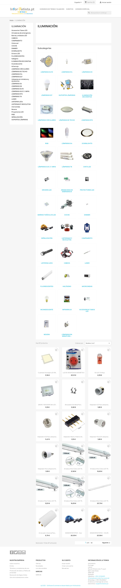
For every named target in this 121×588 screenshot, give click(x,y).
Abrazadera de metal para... (73, 405)
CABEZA (15, 38)
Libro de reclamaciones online (19, 577)
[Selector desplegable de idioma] (78, 2)
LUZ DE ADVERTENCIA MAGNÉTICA (73, 373)
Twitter (16, 552)
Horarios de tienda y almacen (52, 9)
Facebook (12, 552)
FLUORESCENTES (18, 56)
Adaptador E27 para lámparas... (99, 405)
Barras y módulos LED (19, 36)
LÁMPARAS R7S (17, 94)
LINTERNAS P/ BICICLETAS (21, 104)
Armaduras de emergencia (21, 33)
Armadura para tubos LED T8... (73, 469)
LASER (14, 99)
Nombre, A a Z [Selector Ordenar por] (98, 343)
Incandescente (17, 64)
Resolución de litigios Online (18, 575)
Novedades (39, 566)
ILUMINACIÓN (19, 26)
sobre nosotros (15, 563)
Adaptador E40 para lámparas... (47, 437)
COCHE (14, 46)
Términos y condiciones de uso (19, 568)
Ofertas (38, 563)
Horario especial (82, 9)
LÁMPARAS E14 (17, 74)
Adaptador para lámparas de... (47, 469)
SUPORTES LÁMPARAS (20, 120)
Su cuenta (66, 560)
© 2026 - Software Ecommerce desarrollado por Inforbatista (60, 586)
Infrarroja (15, 66)
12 (92, 543)
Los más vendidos (41, 568)
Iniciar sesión (66, 563)
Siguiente (106, 543)
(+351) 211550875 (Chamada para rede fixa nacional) (98, 577)
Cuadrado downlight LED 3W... (47, 373)
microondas (16, 107)
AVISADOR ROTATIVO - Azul (73, 533)
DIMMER (14, 48)
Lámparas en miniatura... (67, 335)
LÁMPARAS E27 (17, 77)
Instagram (24, 552)
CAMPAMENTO (17, 41)
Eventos (69, 9)
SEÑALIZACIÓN (17, 117)
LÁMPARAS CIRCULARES (20, 69)
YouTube (20, 552)
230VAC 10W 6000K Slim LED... (47, 405)
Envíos (12, 566)
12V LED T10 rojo (99, 373)
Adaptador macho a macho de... (73, 437)
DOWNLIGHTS (17, 51)
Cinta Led (15, 43)
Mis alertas (65, 568)
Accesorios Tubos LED (19, 30)
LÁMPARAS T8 (17, 97)
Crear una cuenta (67, 566)
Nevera (14, 109)
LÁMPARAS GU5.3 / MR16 (20, 91)
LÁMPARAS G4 (17, 84)
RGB (13, 115)
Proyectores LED (18, 112)
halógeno (15, 59)
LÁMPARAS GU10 (18, 89)
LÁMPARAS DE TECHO (19, 72)
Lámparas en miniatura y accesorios (20, 80)
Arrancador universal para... (47, 533)
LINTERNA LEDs (17, 102)
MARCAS (38, 575)
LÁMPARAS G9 (17, 86)
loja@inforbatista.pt (102, 584)
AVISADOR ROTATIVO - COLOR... (99, 533)
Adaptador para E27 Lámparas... (99, 437)
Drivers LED (16, 54)
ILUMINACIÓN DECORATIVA (21, 61)
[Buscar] (99, 13)
